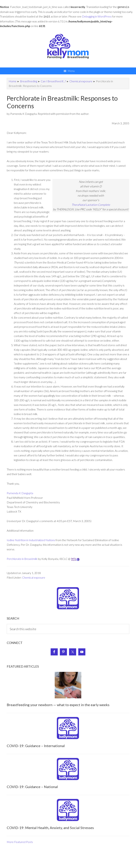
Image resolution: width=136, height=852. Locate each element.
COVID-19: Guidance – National (32, 786)
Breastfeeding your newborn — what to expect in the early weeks (58, 704)
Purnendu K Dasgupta (20, 492)
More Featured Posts (20, 841)
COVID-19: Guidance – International (36, 745)
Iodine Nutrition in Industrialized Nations (31, 539)
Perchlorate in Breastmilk (22, 558)
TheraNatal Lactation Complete (91, 204)
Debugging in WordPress (97, 16)
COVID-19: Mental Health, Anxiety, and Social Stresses (50, 827)
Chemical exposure (33, 576)
